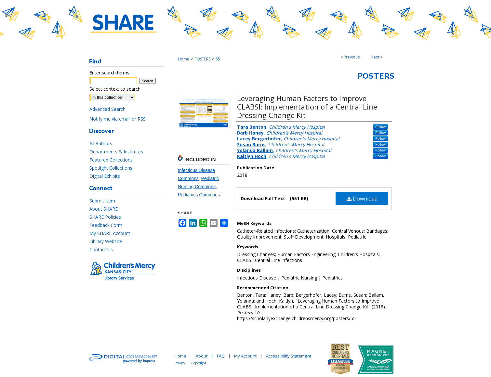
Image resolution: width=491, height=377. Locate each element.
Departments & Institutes (116, 152)
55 (218, 59)
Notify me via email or (117, 119)
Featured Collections (111, 160)
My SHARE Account (109, 233)
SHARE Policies (105, 217)
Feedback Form (105, 225)
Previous (352, 57)
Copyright (198, 363)
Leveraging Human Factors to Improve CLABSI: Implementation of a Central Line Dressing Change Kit (307, 106)
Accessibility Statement (288, 356)
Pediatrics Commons (199, 194)
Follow (380, 127)
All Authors (100, 143)
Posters (375, 76)
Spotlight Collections (110, 168)
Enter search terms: (109, 73)
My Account (245, 356)
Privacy (180, 363)
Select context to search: (115, 89)
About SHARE (103, 209)
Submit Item (102, 201)
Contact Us (101, 249)
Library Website (105, 241)
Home (183, 59)
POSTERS (202, 59)
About (201, 356)
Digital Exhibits (104, 176)
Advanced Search (107, 109)
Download (362, 198)
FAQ (221, 356)
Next (375, 57)
